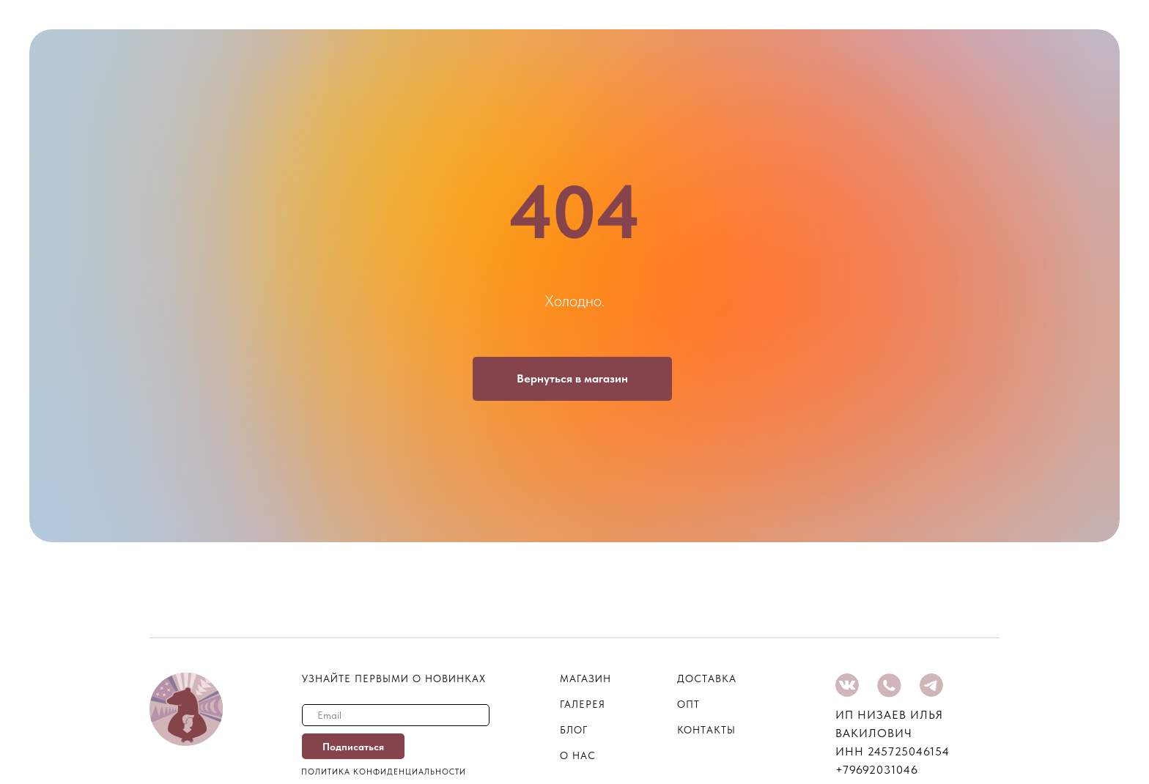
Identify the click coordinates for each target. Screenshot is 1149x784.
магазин (585, 678)
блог (574, 730)
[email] (395, 715)
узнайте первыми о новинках (394, 678)
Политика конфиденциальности (383, 772)
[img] (847, 685)
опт (688, 704)
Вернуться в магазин (572, 378)
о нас (578, 755)
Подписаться (353, 746)
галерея (582, 704)
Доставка (706, 678)
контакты (706, 730)
